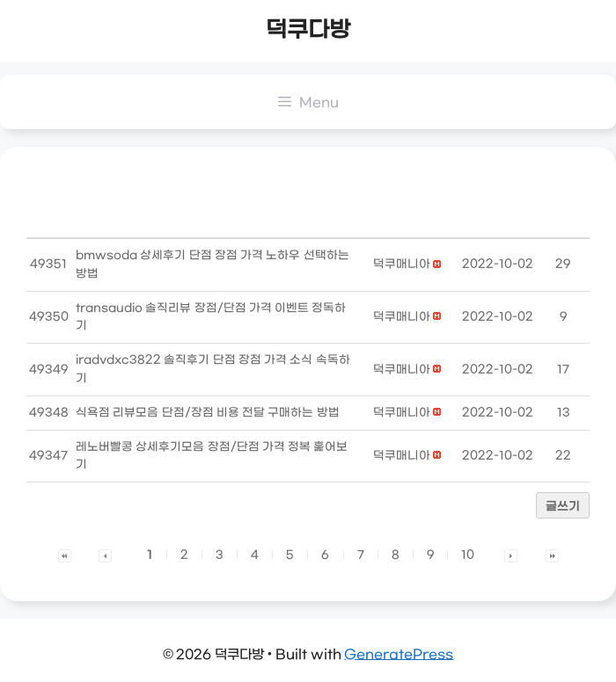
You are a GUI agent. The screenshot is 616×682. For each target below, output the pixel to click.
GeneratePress (398, 655)
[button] (401, 264)
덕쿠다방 (308, 31)
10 (467, 555)
